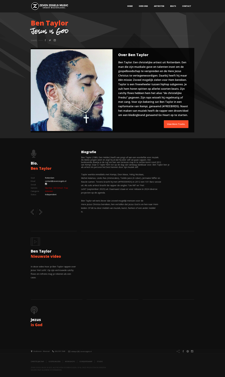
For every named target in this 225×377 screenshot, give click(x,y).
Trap (66, 188)
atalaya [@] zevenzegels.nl (81, 351)
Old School (58, 188)
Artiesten (159, 6)
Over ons (143, 6)
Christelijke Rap (37, 361)
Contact (186, 6)
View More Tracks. (176, 124)
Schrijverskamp (85, 361)
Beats (173, 6)
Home (130, 6)
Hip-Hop (48, 188)
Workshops (70, 361)
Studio (100, 361)
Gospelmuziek (55, 361)
